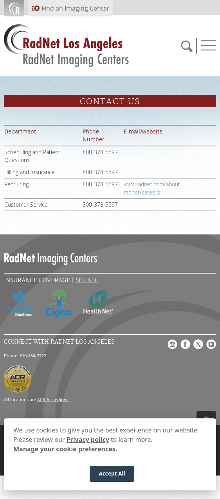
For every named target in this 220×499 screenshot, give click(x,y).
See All (87, 280)
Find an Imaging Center (75, 8)
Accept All (112, 473)
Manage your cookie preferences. (65, 449)
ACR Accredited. (53, 399)
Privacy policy (88, 439)
